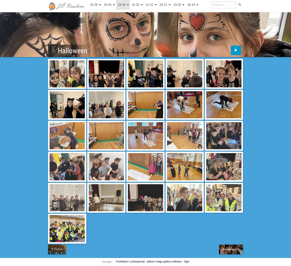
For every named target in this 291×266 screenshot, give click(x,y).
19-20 (177, 4)
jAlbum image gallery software (164, 261)
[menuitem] (95, 5)
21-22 (149, 4)
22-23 (135, 4)
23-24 (121, 4)
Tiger (186, 261)
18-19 (191, 4)
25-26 (94, 4)
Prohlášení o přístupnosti (130, 261)
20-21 (163, 4)
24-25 (108, 4)
